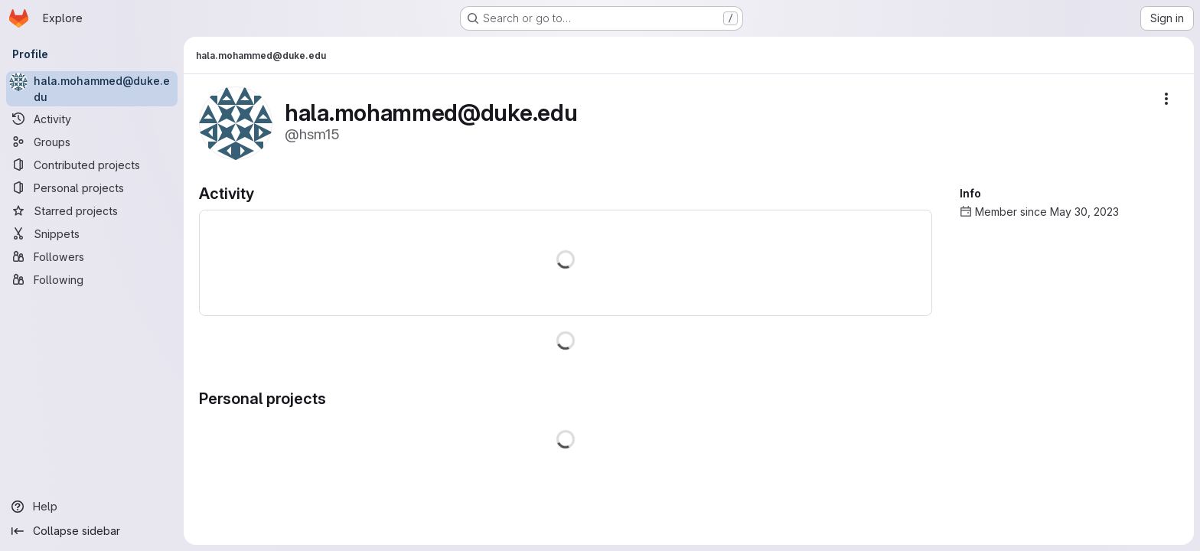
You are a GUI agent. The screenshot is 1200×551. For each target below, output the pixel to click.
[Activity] (92, 118)
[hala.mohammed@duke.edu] (92, 88)
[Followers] (92, 256)
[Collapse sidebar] (92, 531)
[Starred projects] (92, 210)
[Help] (92, 506)
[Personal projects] (92, 187)
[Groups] (92, 141)
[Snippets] (92, 233)
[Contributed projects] (92, 164)
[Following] (92, 279)
